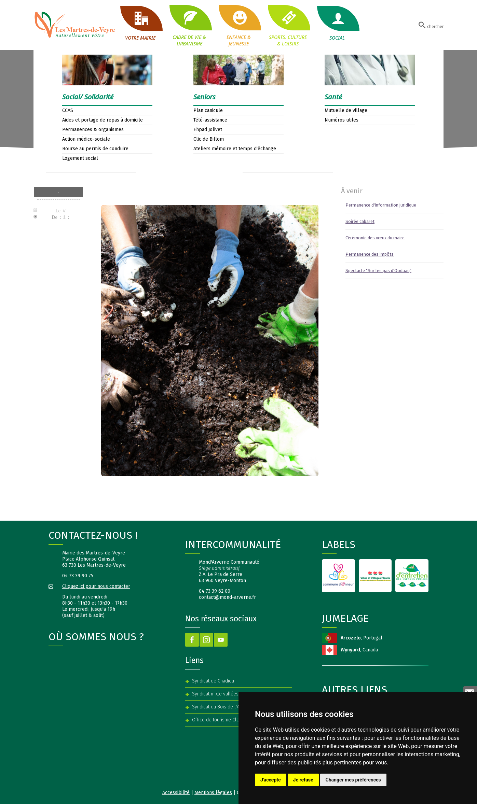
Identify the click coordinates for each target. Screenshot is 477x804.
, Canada (359, 650)
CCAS (67, 110)
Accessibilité (176, 792)
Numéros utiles (341, 120)
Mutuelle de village (346, 110)
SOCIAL (337, 23)
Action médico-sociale (86, 139)
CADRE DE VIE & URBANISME (189, 25)
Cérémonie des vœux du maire (375, 237)
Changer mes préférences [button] (353, 779)
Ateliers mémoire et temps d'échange (234, 149)
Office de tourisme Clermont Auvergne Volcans (241, 720)
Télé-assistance (210, 120)
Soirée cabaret (359, 221)
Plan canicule (208, 110)
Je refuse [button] (303, 779)
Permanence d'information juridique (380, 205)
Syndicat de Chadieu (213, 681)
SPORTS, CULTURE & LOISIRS (288, 25)
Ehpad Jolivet (207, 129)
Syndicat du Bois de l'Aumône (223, 707)
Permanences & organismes (93, 129)
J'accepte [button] (270, 779)
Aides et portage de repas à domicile (102, 120)
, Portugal (361, 638)
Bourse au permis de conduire (95, 149)
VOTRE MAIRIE (140, 23)
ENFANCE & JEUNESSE (238, 25)
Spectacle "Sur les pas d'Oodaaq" (378, 270)
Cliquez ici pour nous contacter (96, 586)
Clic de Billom (208, 139)
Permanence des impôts (369, 254)
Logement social (80, 158)
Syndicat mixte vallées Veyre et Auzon (232, 694)
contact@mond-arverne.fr (227, 597)
